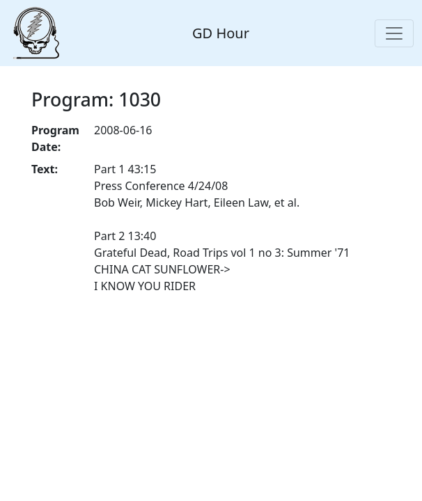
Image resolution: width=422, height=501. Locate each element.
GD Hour (220, 33)
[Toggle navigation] (394, 33)
